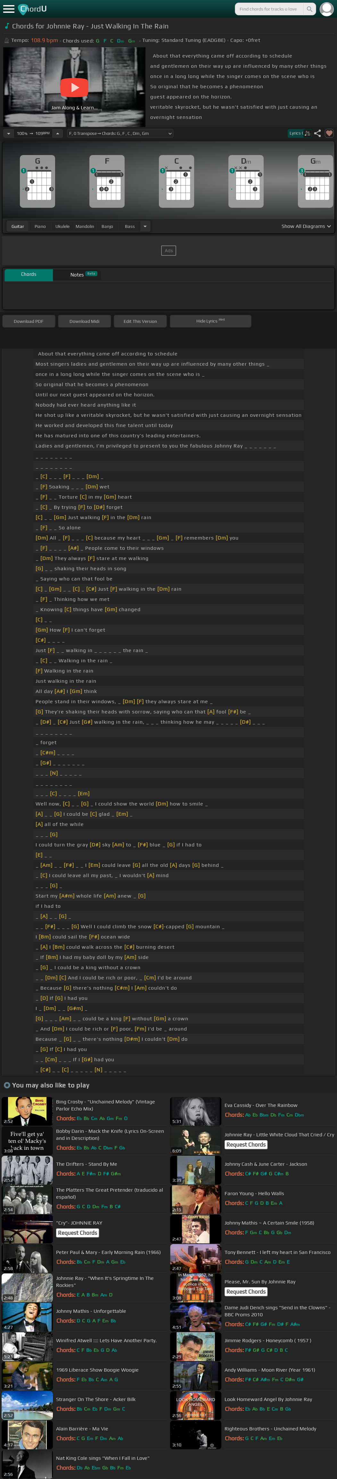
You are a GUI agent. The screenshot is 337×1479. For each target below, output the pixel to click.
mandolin (85, 226)
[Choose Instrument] (145, 226)
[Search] (309, 9)
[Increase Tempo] (57, 133)
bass (130, 226)
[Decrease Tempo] (8, 133)
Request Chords (246, 1144)
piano (40, 226)
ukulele (62, 226)
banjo (107, 226)
